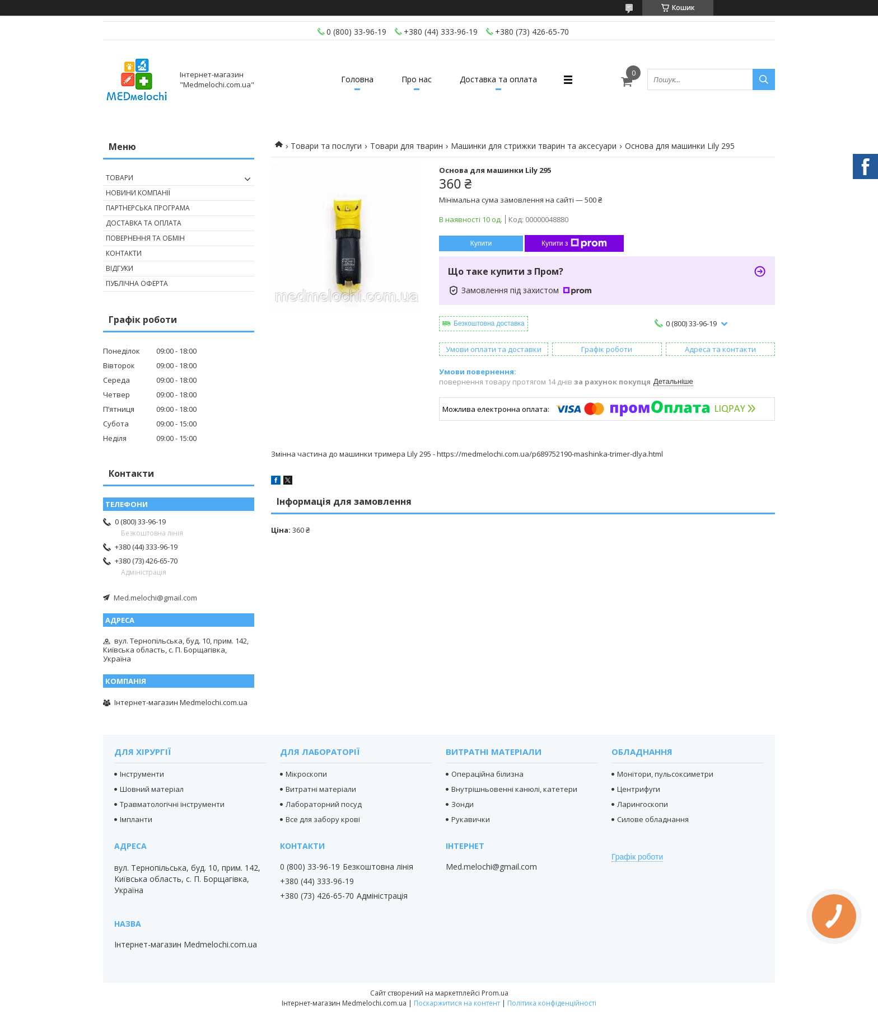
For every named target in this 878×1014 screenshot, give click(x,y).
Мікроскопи (306, 774)
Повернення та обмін (145, 238)
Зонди (462, 804)
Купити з (574, 243)
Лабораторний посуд (324, 804)
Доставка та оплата (498, 79)
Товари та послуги (326, 145)
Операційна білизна (487, 774)
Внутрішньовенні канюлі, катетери (514, 789)
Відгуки (119, 268)
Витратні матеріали (321, 789)
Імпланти (136, 819)
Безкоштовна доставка (489, 323)
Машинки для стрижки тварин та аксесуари (534, 145)
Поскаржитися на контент (457, 1003)
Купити (481, 243)
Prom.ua (495, 993)
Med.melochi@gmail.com (155, 597)
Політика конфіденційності (551, 1003)
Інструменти (142, 774)
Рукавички (470, 819)
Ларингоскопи (642, 804)
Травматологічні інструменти (172, 804)
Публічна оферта (137, 283)
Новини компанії (138, 193)
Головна (357, 79)
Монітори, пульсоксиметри (665, 774)
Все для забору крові (323, 819)
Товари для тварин (406, 145)
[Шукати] (764, 79)
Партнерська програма (148, 208)
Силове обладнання (653, 819)
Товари (119, 177)
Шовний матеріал (152, 789)
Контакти (124, 253)
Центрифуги (638, 789)
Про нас (416, 79)
